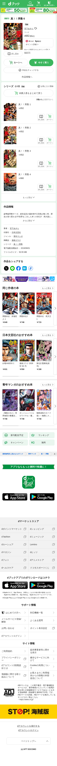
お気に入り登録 (47, 86)
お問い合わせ (8, 628)
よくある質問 (36, 620)
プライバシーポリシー (11, 658)
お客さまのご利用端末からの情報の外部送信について (39, 675)
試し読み (15, 54)
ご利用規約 (7, 651)
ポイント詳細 (31, 44)
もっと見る (46, 288)
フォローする (35, 28)
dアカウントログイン (12, 636)
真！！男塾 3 (24, 151)
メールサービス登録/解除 (11, 620)
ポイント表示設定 (38, 628)
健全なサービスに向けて (39, 658)
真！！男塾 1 (24, 104)
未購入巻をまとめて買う (30, 93)
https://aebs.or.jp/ (26, 699)
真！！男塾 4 (24, 174)
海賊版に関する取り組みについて (11, 675)
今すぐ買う (43, 62)
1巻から (39, 99)
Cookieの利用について (40, 666)
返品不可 (27, 52)
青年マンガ (18, 236)
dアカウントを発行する (28, 726)
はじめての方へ (11, 612)
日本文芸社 (16, 232)
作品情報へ (27, 77)
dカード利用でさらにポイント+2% (36, 49)
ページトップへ (28, 741)
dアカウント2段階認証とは (11, 666)
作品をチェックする (30, 70)
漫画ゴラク (16, 240)
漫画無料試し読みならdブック (12, 454)
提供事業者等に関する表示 (39, 651)
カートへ (18, 62)
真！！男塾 (18, 244)
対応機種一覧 (36, 612)
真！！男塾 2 (24, 127)
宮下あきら (28, 29)
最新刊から (48, 99)
